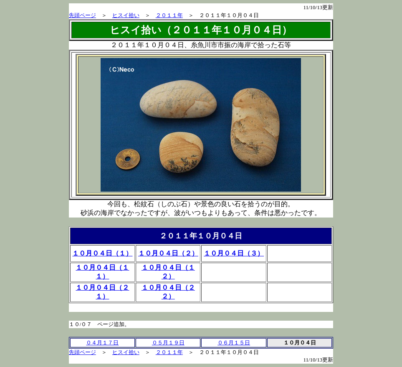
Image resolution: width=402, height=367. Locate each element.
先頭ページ (82, 15)
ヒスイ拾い (125, 15)
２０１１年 (169, 15)
